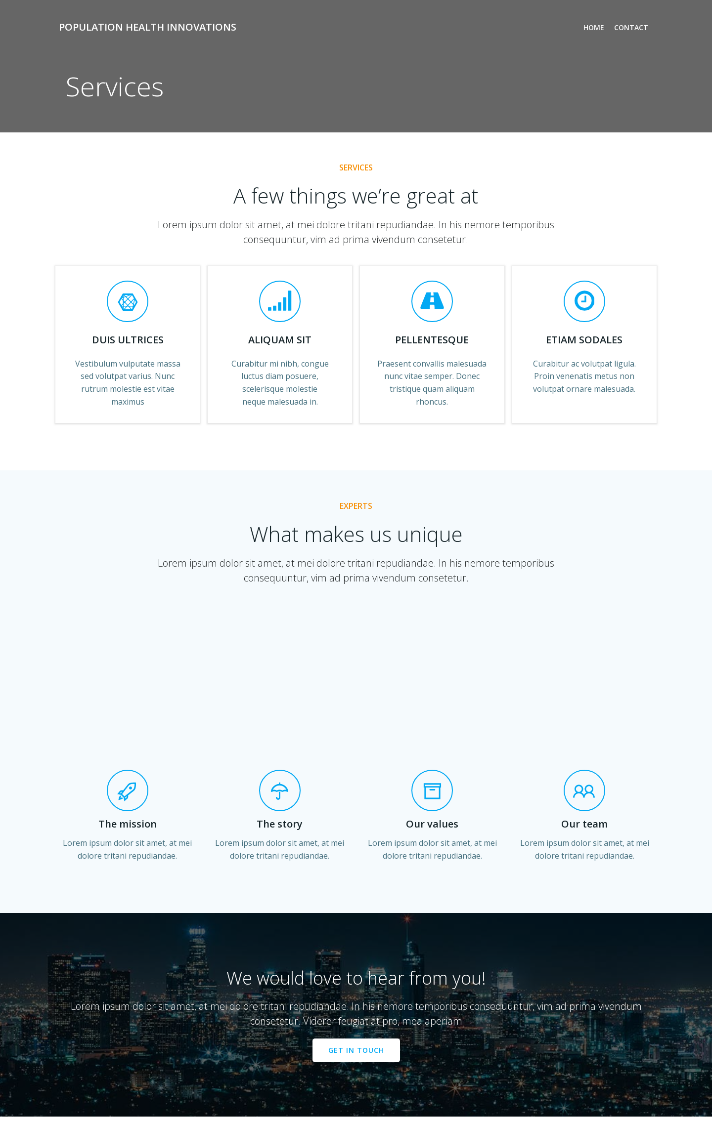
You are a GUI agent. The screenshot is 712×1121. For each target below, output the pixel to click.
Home (593, 27)
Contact (631, 27)
